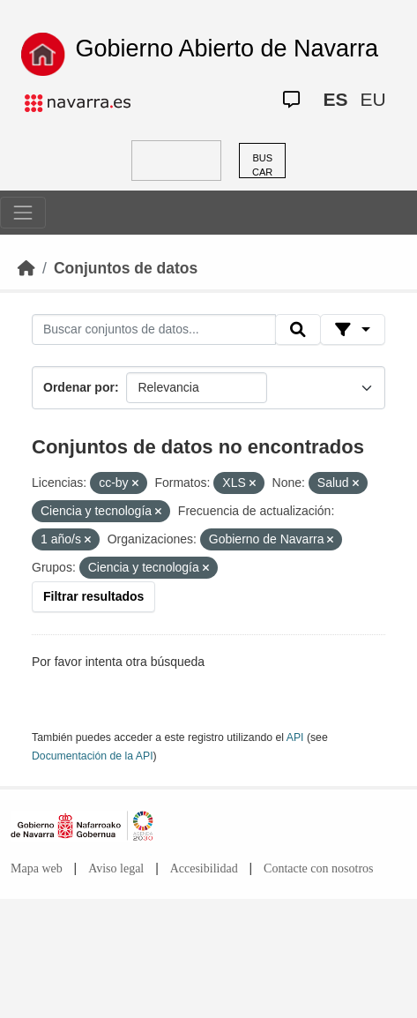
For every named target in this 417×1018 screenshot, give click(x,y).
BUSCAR (262, 165)
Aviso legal (116, 868)
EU (372, 99)
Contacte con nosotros (318, 868)
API (295, 737)
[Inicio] (26, 268)
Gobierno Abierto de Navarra (226, 48)
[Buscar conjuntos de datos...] (154, 330)
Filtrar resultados (93, 596)
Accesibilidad (204, 868)
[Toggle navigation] (23, 212)
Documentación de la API (92, 756)
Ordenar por (79, 387)
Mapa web (37, 868)
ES (335, 99)
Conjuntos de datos (125, 268)
